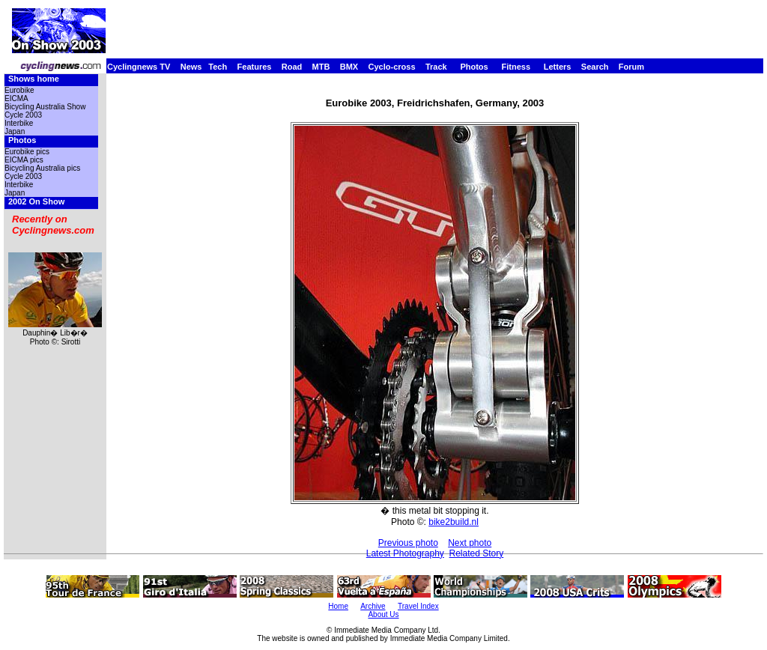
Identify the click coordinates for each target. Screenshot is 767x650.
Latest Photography (405, 553)
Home (338, 606)
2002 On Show (36, 201)
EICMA (16, 98)
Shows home (33, 78)
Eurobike (19, 90)
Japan (14, 131)
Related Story (476, 553)
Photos (474, 66)
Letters (558, 66)
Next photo (469, 543)
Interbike (18, 123)
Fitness (515, 66)
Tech (217, 66)
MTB (321, 66)
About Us (383, 614)
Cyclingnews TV (138, 66)
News (191, 66)
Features (254, 66)
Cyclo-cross (392, 66)
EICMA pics (23, 160)
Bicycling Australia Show (44, 107)
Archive (372, 606)
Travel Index (418, 606)
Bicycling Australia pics (42, 168)
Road (292, 66)
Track (436, 66)
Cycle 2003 (23, 115)
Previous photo (408, 543)
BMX (349, 66)
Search (595, 66)
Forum (631, 66)
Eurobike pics (26, 152)
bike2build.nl (453, 522)
